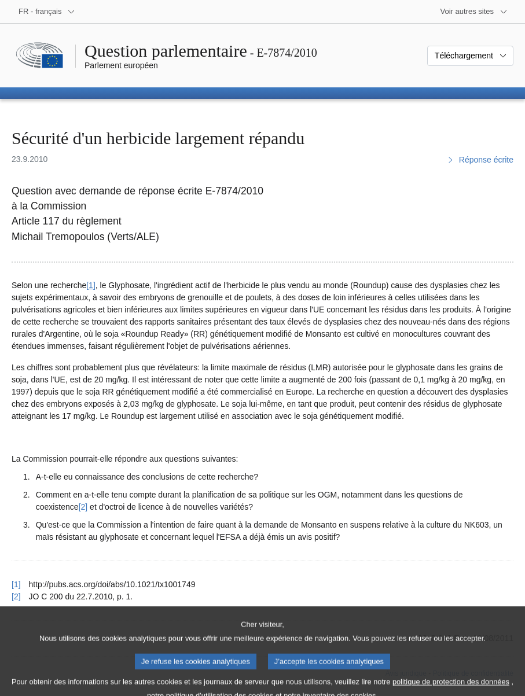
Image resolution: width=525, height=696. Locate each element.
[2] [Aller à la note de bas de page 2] (83, 506)
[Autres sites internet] (474, 11)
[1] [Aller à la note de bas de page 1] (91, 285)
